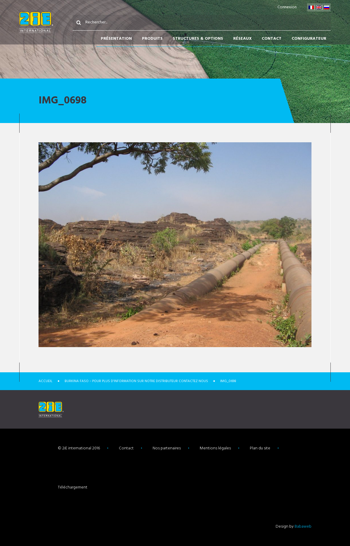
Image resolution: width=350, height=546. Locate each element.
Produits (152, 38)
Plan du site (260, 448)
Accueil (45, 381)
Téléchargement (72, 487)
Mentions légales (215, 448)
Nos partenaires (167, 448)
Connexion (287, 7)
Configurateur (309, 38)
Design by (293, 526)
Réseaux (242, 38)
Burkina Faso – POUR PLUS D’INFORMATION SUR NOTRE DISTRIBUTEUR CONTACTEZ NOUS (136, 381)
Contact (272, 38)
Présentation (116, 38)
